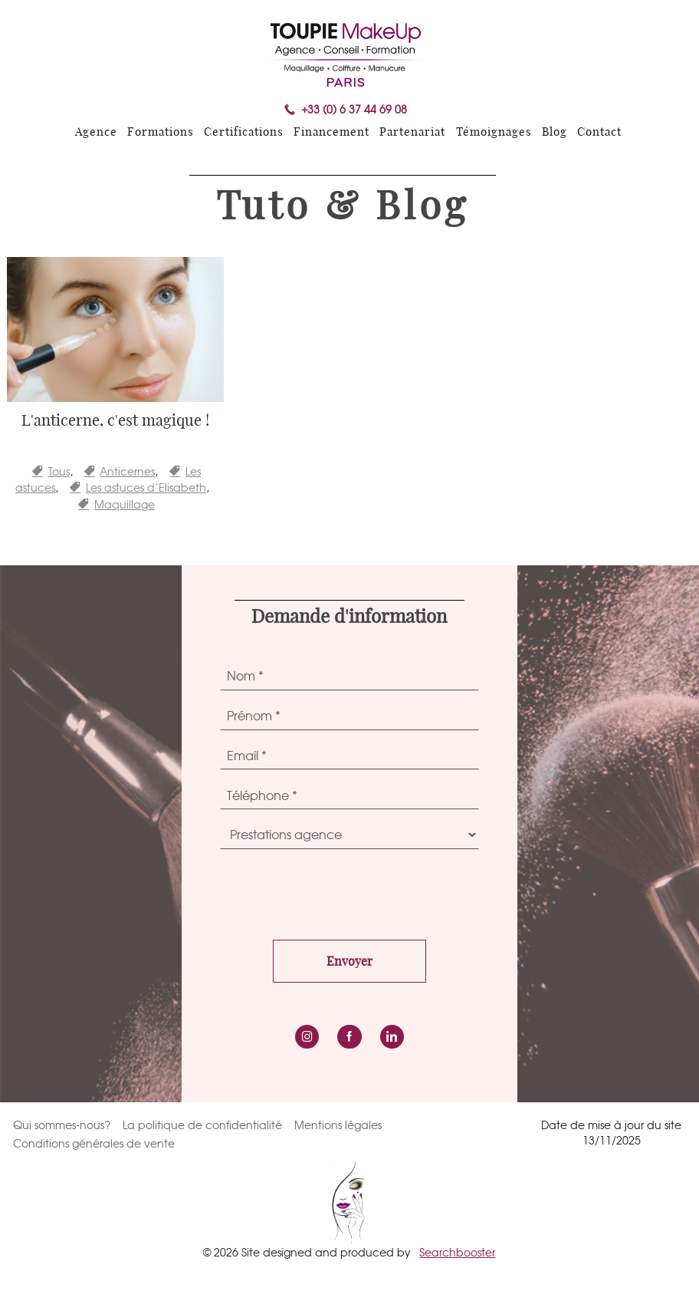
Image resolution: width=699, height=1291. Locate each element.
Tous (59, 471)
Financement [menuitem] (331, 132)
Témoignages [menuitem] (494, 132)
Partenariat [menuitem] (412, 132)
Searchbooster (457, 1252)
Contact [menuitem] (599, 132)
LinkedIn (392, 1037)
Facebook (349, 1037)
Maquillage (124, 504)
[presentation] (336, 890)
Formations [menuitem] (160, 132)
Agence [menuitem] (96, 132)
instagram (307, 1037)
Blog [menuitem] (554, 132)
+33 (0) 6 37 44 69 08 (354, 110)
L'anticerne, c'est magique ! (115, 421)
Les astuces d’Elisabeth (146, 487)
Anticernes (127, 471)
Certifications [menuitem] (244, 132)
